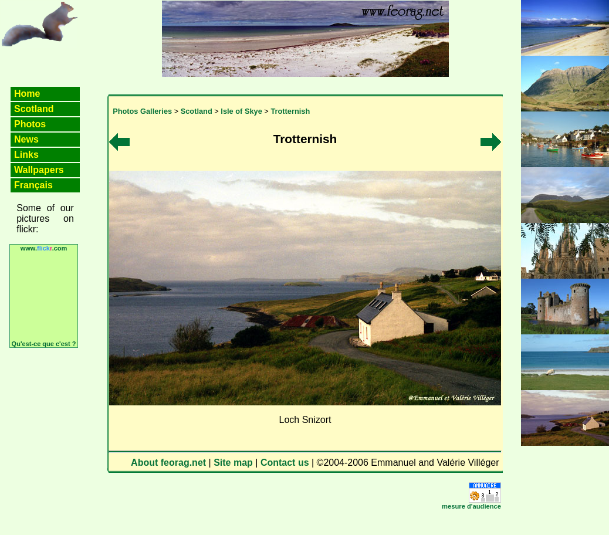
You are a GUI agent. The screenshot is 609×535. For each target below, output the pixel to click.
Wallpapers (39, 170)
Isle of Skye (241, 111)
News (26, 139)
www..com (44, 248)
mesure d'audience (471, 506)
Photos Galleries (142, 111)
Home (27, 94)
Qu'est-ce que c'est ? (44, 343)
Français (33, 185)
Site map (233, 463)
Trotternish (290, 111)
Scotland (34, 109)
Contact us (284, 463)
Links (26, 155)
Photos (30, 124)
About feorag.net (168, 463)
